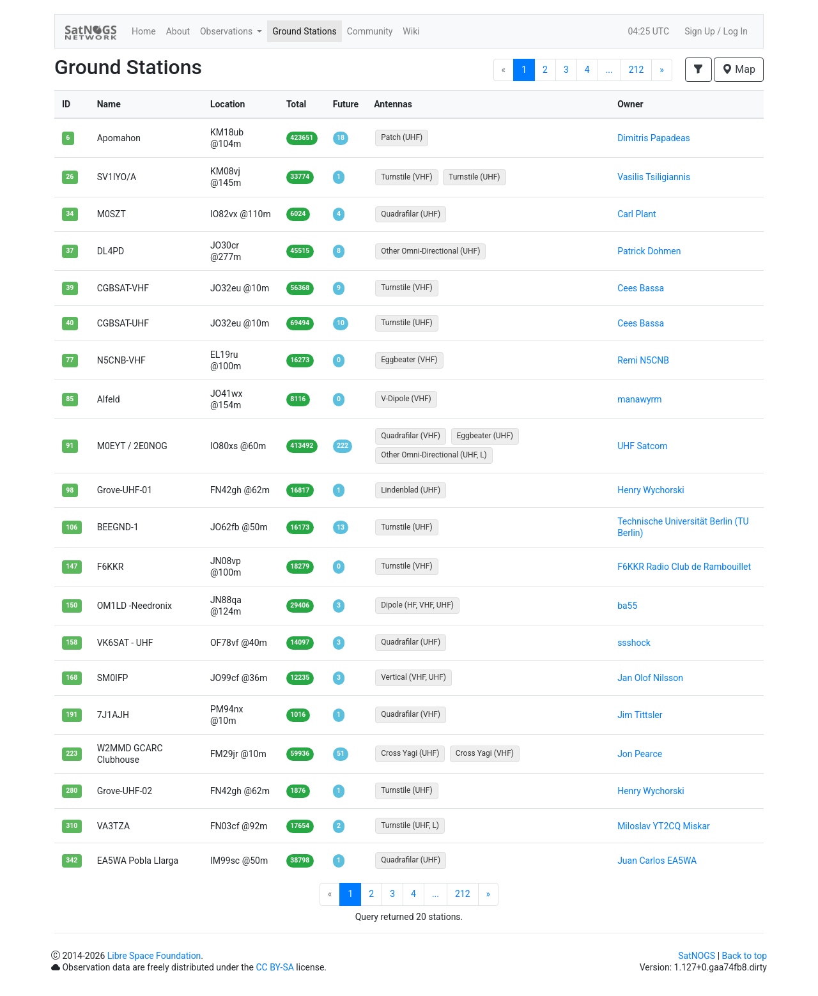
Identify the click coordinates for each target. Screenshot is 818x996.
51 (340, 753)
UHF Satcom (642, 446)
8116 (297, 399)
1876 (297, 790)
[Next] (661, 70)
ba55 (627, 606)
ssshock (634, 643)
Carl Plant (636, 214)
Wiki (411, 31)
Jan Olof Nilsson (650, 678)
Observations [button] (227, 31)
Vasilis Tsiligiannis (653, 177)
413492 (301, 445)
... (609, 70)
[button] (698, 69)
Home (144, 31)
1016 (297, 714)
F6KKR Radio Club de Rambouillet (684, 567)
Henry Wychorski (650, 490)
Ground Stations (304, 31)
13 (340, 527)
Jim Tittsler (639, 715)
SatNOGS (696, 956)
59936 (299, 753)
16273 (299, 360)
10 (340, 323)
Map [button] (738, 69)
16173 (299, 527)
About (178, 31)
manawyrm (639, 399)
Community (370, 31)
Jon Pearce (639, 754)
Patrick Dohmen (649, 251)
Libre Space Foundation (154, 956)
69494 (299, 323)
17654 (299, 826)
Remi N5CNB (643, 360)
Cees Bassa (640, 288)
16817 (299, 490)
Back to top (744, 956)
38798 (299, 860)
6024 (297, 214)
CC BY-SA (274, 967)
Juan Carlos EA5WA (657, 860)
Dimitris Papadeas (653, 138)
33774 (299, 176)
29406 (299, 605)
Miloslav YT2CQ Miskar (663, 826)
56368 (299, 288)
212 (636, 70)
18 (340, 138)
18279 (299, 566)
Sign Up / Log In (716, 31)
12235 (299, 677)
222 (342, 445)
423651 (301, 138)
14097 (299, 642)
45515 (299, 251)
